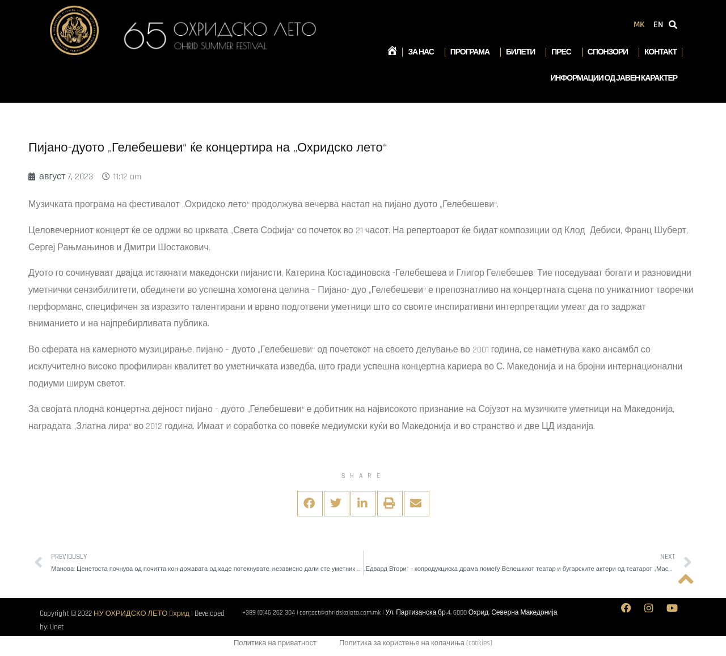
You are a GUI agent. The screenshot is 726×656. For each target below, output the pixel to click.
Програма (472, 52)
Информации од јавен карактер (613, 78)
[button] (310, 503)
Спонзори (611, 52)
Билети (523, 52)
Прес (563, 52)
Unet (57, 627)
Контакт (660, 52)
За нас (423, 52)
